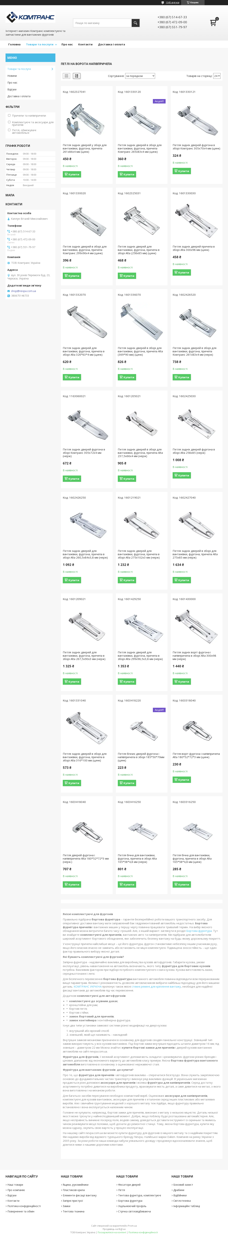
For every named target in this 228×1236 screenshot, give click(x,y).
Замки (66, 1206)
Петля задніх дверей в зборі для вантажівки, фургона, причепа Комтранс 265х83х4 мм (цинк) (140, 148)
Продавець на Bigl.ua (114, 1229)
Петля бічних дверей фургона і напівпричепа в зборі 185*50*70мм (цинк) (141, 757)
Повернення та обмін (20, 1211)
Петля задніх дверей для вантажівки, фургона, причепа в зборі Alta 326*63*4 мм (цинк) (83, 351)
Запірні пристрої (73, 1200)
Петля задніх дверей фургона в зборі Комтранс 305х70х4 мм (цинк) (196, 146)
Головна (14, 44)
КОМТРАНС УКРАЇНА (88, 986)
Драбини (178, 1190)
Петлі (121, 1190)
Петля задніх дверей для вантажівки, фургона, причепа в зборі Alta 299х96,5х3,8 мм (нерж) (140, 656)
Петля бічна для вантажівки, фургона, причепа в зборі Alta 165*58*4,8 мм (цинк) (192, 858)
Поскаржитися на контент (112, 1232)
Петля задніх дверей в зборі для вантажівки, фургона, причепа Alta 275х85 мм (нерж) (195, 554)
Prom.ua (132, 1225)
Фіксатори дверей (129, 1184)
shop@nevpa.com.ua (23, 291)
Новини (12, 75)
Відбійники (180, 1195)
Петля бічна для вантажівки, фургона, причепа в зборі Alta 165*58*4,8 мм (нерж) (137, 858)
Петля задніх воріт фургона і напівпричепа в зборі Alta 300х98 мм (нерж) (194, 656)
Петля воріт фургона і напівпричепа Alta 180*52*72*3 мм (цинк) (196, 755)
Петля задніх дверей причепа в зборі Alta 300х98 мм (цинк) (194, 248)
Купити (73, 174)
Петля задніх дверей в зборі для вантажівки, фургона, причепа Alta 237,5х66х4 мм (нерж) (140, 453)
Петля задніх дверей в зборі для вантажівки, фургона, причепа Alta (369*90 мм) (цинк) (140, 351)
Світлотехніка (182, 1200)
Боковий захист (183, 1184)
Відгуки (11, 89)
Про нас (67, 44)
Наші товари (15, 1184)
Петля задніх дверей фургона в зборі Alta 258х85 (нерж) (194, 451)
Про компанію (16, 1190)
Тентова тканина (73, 1211)
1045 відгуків (172, 2)
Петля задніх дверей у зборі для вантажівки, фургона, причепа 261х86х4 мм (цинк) (85, 148)
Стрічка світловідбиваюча (134, 1211)
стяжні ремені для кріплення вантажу (156, 986)
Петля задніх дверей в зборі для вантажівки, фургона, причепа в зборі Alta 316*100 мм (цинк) (85, 757)
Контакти (85, 44)
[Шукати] (136, 23)
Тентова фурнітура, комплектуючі (139, 1195)
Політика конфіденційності (24, 1206)
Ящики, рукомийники (75, 1184)
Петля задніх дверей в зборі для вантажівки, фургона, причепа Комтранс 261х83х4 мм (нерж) (194, 351)
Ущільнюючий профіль (132, 1206)
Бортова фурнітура (199, 931)
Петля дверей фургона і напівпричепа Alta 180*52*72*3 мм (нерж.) (86, 858)
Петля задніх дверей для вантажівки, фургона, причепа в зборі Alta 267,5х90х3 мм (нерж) (84, 656)
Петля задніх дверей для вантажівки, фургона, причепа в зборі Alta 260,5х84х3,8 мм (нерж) (85, 554)
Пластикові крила (74, 1190)
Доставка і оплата (111, 44)
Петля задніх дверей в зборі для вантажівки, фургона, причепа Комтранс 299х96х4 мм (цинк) (85, 250)
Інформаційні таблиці (186, 1206)
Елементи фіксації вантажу (80, 1195)
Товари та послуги (39, 44)
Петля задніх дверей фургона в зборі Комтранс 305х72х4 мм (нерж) (84, 453)
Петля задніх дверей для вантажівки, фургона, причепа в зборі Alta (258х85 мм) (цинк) (139, 250)
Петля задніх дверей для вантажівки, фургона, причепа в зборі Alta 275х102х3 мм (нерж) (139, 554)
